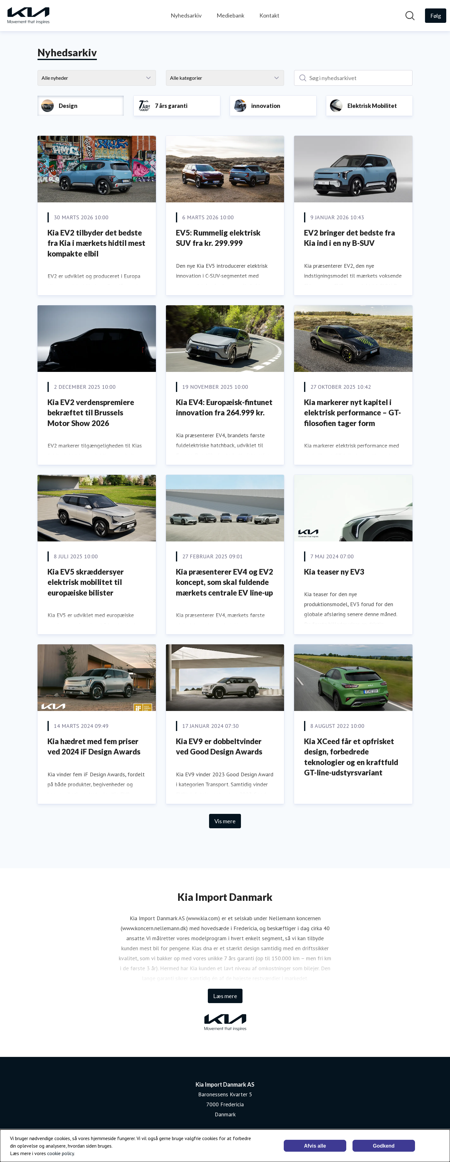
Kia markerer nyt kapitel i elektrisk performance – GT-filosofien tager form (352, 413)
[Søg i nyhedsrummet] (410, 16)
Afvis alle (315, 1146)
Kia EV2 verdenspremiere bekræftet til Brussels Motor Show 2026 (91, 413)
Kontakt (269, 15)
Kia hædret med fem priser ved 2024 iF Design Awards (94, 746)
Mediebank (230, 15)
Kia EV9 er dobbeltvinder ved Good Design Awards (219, 746)
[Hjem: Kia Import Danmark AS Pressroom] (28, 16)
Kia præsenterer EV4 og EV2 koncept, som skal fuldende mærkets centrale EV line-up (224, 582)
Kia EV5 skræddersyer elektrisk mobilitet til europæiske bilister (86, 582)
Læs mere (225, 995)
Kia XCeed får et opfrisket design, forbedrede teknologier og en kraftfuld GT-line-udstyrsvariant (351, 757)
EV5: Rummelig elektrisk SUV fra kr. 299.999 (218, 238)
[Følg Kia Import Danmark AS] (435, 15)
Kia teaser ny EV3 (334, 571)
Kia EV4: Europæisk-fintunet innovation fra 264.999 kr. (224, 407)
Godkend (383, 1146)
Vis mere (225, 821)
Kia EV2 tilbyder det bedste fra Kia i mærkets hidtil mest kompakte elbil (96, 243)
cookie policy (60, 1153)
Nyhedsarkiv (186, 15)
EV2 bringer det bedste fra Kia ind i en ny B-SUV (349, 238)
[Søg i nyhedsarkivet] (353, 78)
